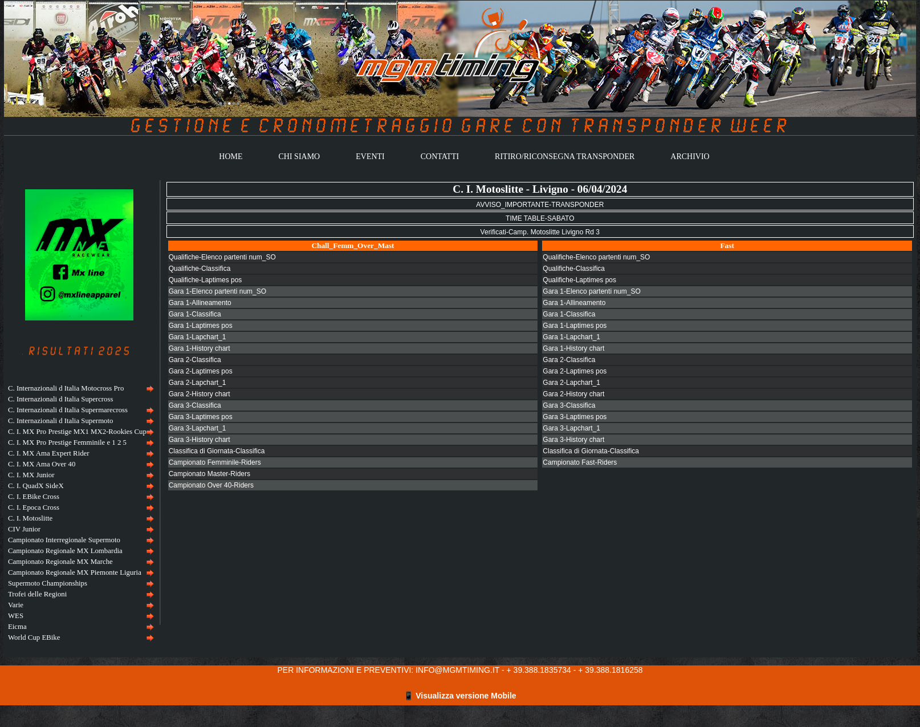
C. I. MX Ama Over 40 (41, 464)
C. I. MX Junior (31, 475)
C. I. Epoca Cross (33, 507)
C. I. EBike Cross (33, 497)
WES (15, 616)
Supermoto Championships (47, 583)
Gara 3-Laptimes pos (201, 417)
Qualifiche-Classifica (200, 269)
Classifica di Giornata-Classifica (217, 451)
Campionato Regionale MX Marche (60, 562)
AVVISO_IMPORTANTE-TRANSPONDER (540, 205)
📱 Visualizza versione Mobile (460, 695)
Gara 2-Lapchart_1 (197, 383)
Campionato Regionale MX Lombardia (65, 551)
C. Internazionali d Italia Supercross (60, 399)
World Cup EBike (34, 637)
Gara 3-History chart (199, 440)
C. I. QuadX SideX (36, 486)
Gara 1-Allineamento (200, 303)
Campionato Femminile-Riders (215, 462)
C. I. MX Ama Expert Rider (48, 453)
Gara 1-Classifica (195, 314)
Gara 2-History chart (199, 394)
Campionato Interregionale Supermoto (64, 540)
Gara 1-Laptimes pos (201, 326)
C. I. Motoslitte (30, 518)
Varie (15, 605)
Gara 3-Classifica (195, 405)
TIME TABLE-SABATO (540, 218)
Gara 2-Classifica (195, 360)
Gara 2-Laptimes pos (201, 371)
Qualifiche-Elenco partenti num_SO (222, 257)
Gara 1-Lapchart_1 (197, 337)
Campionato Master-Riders (209, 474)
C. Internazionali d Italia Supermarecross (68, 410)
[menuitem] (79, 388)
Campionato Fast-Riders (580, 462)
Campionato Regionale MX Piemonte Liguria (74, 572)
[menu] (79, 513)
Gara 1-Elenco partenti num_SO (217, 291)
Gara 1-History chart (199, 348)
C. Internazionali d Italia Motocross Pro (66, 388)
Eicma (17, 627)
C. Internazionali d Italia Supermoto (60, 421)
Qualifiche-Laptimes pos (205, 280)
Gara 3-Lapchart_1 (197, 428)
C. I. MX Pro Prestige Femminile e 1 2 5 (67, 442)
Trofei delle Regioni (37, 594)
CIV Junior (24, 529)
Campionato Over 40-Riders (211, 485)
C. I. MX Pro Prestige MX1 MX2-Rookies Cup (77, 432)
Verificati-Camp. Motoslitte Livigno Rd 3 (540, 232)
